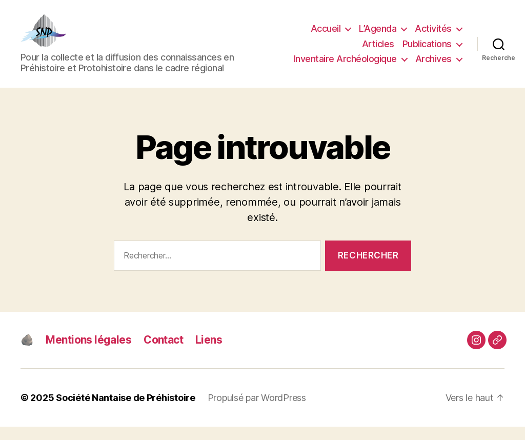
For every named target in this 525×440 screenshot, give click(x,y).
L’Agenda (377, 35)
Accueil (326, 35)
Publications (427, 50)
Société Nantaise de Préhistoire (125, 411)
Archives (433, 66)
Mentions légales (88, 353)
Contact (163, 353)
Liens (208, 353)
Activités (433, 35)
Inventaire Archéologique (345, 66)
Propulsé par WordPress (257, 411)
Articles (378, 50)
